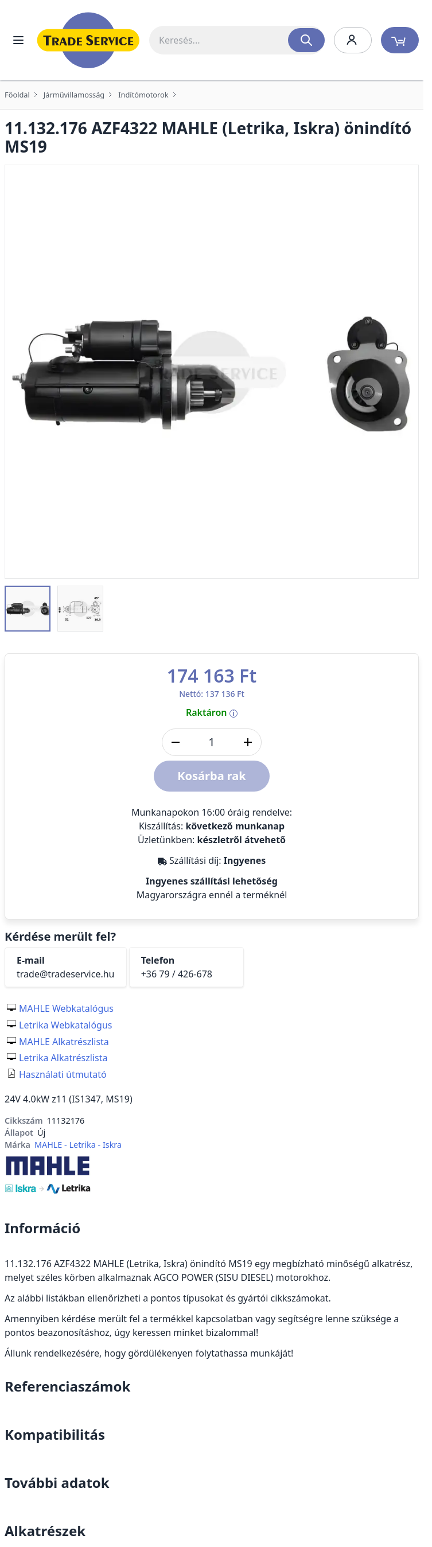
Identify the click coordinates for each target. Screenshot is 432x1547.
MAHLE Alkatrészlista (64, 1041)
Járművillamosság (74, 94)
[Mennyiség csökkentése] (175, 742)
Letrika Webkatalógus (65, 1025)
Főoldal (17, 94)
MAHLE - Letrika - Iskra (78, 1144)
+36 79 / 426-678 (176, 974)
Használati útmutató (63, 1074)
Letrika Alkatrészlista (63, 1057)
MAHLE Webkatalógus (66, 1008)
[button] (27, 609)
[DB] (212, 742)
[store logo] (88, 40)
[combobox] (237, 40)
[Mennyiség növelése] (247, 742)
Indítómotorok (143, 94)
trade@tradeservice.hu (66, 974)
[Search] (306, 40)
